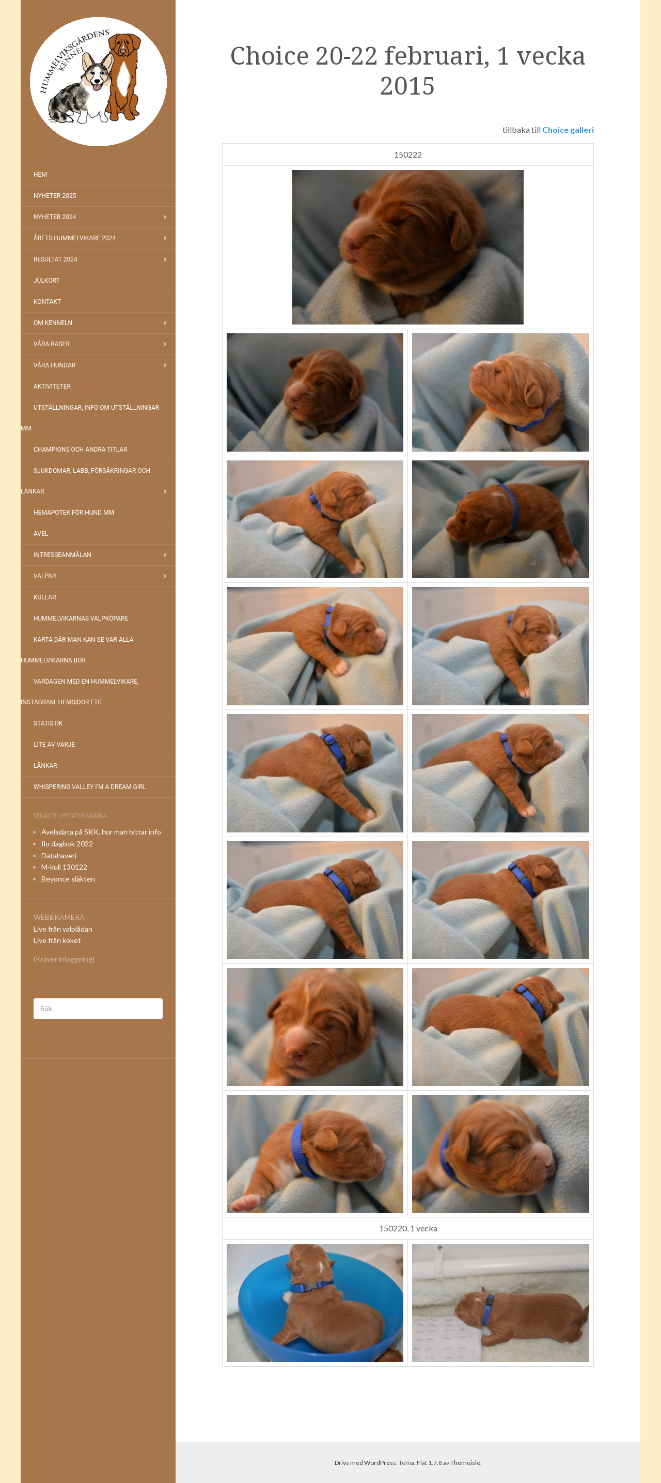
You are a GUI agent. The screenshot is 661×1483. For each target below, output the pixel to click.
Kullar (45, 597)
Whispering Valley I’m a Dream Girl (90, 787)
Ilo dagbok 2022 (67, 843)
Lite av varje (54, 744)
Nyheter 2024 (55, 217)
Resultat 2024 (55, 259)
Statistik (48, 723)
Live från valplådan (63, 928)
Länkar (45, 765)
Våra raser (52, 344)
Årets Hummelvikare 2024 (75, 238)
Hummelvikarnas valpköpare (81, 618)
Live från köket (57, 940)
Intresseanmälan (62, 555)
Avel (41, 533)
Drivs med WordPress (365, 1462)
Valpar (45, 576)
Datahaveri (58, 855)
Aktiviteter (52, 386)
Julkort (47, 280)
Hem (40, 174)
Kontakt (47, 301)
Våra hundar (54, 365)
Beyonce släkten (68, 878)
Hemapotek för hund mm (74, 512)
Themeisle (465, 1462)
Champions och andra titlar (81, 449)
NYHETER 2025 (55, 195)
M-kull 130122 (64, 866)
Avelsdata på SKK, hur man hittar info (101, 831)
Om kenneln (53, 323)
